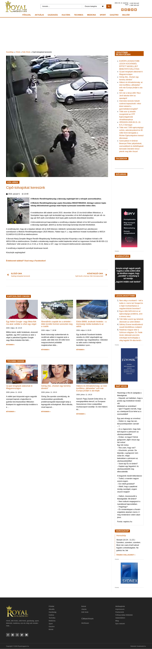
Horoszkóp (121, 535)
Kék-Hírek (26, 52)
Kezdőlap (10, 52)
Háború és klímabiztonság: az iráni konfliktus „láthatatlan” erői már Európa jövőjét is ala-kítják (91, 388)
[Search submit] (108, 6)
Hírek (18, 52)
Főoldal (26, 15)
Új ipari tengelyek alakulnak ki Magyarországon (19, 387)
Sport (103, 15)
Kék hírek (84, 612)
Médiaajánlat (120, 606)
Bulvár (126, 15)
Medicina (91, 15)
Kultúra (66, 15)
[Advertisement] (76, 34)
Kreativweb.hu (141, 646)
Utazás (84, 609)
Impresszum (119, 609)
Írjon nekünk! (120, 624)
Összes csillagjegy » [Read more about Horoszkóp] (125, 555)
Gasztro (114, 15)
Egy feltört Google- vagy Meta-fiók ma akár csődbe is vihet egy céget (21, 323)
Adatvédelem (120, 618)
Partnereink (119, 612)
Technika (78, 15)
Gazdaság (53, 15)
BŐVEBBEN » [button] (10, 344)
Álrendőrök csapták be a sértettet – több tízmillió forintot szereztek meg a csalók (56, 324)
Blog (117, 621)
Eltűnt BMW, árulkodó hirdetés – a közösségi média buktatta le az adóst (91, 324)
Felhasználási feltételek (124, 615)
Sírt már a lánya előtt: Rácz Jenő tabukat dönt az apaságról (130, 95)
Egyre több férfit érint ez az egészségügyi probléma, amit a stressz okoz (130, 313)
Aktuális (39, 15)
